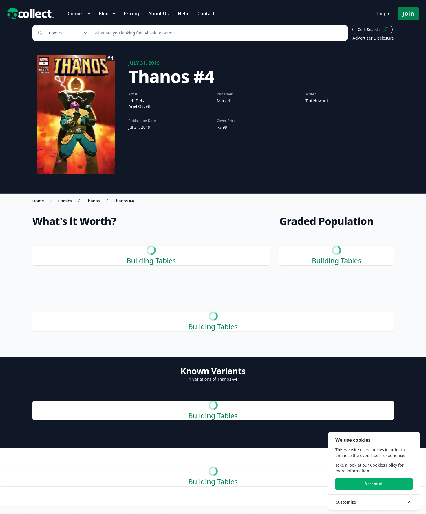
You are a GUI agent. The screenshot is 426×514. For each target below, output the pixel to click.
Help (183, 13)
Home (38, 201)
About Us (158, 13)
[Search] (218, 33)
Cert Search (373, 29)
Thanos (93, 201)
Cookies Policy (383, 465)
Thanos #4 (124, 201)
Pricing (131, 13)
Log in (384, 13)
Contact (206, 13)
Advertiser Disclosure (373, 38)
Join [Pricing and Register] (408, 13)
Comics (65, 201)
